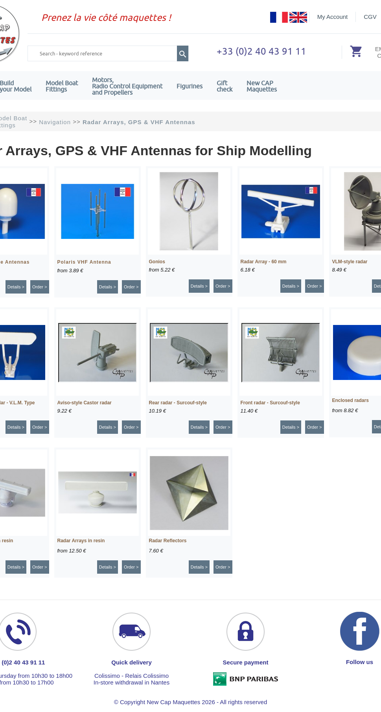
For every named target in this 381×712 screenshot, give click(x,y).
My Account (332, 16)
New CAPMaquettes (262, 86)
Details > (15, 286)
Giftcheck (224, 86)
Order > (39, 286)
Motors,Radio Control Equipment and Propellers (127, 86)
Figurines (189, 86)
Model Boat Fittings (62, 86)
